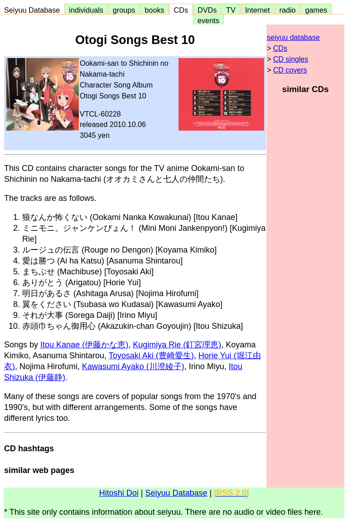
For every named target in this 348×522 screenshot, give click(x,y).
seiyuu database (293, 37)
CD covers (290, 70)
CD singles (290, 59)
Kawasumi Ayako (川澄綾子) (133, 366)
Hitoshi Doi (119, 493)
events (208, 20)
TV (230, 10)
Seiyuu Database (34, 10)
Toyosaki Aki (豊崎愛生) (151, 355)
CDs (181, 10)
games (316, 10)
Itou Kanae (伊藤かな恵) (84, 344)
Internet (257, 10)
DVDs (207, 10)
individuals (86, 10)
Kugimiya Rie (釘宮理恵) (177, 344)
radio (288, 10)
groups (124, 10)
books (154, 10)
